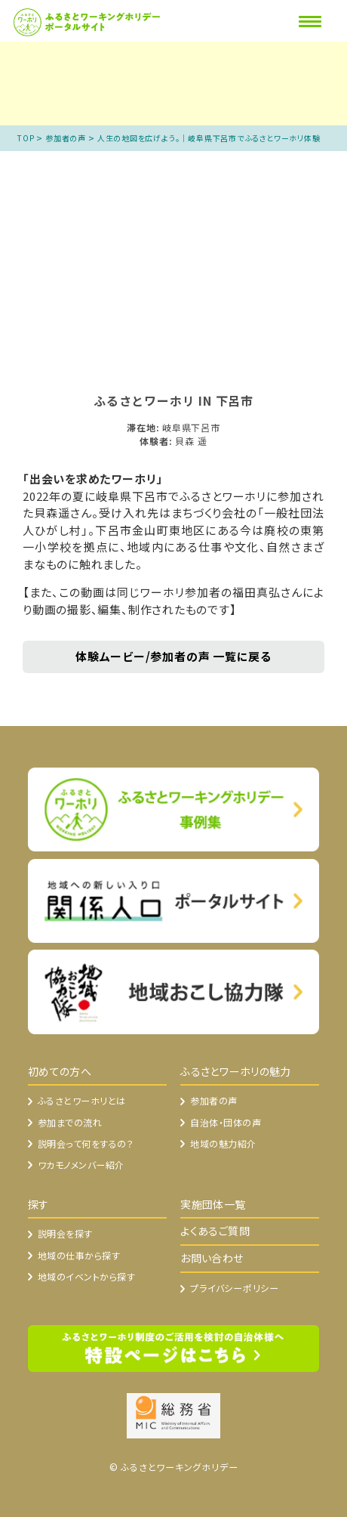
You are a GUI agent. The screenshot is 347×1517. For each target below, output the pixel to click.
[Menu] (310, 21)
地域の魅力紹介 (223, 1143)
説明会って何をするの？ (86, 1143)
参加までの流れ (70, 1122)
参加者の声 (65, 138)
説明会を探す (65, 1233)
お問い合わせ (212, 1257)
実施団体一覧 (213, 1204)
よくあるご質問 (215, 1230)
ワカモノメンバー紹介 (81, 1164)
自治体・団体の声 (225, 1122)
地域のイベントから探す (86, 1276)
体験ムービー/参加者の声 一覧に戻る (173, 656)
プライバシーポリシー (234, 1287)
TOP (25, 138)
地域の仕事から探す (79, 1255)
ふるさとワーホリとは (82, 1100)
